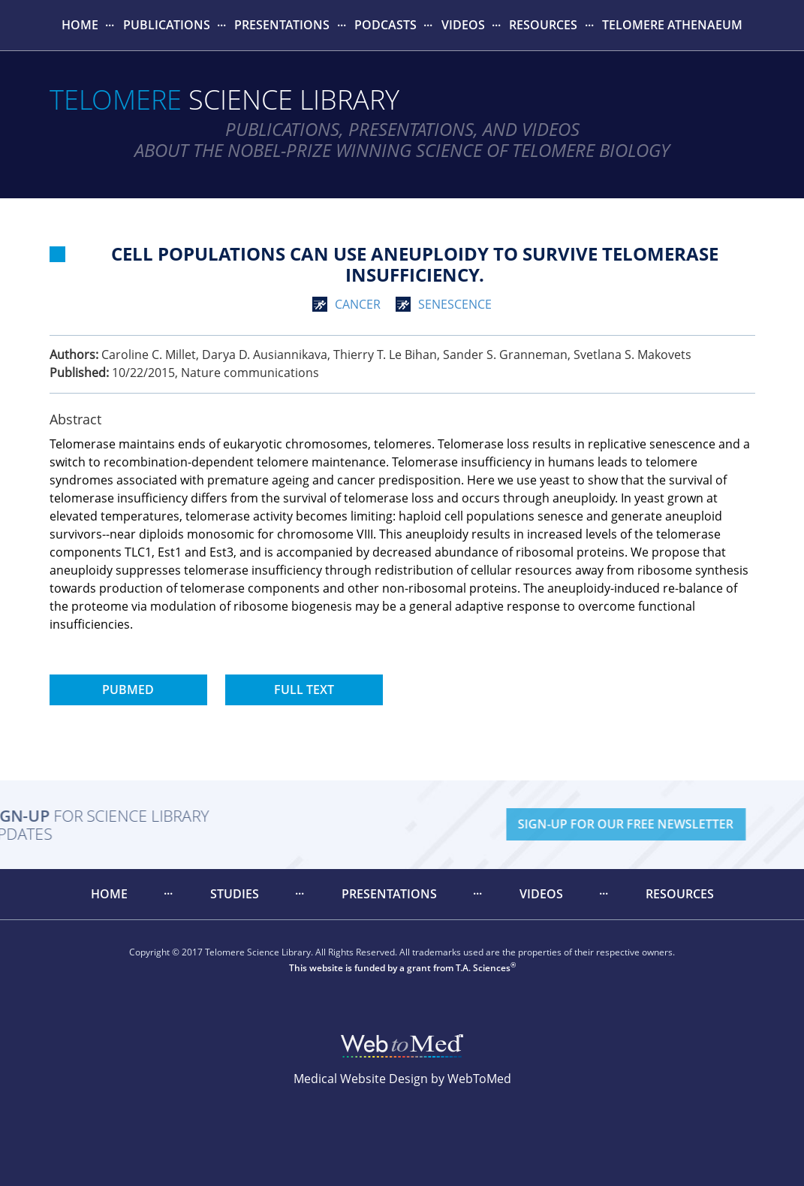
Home (80, 25)
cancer (358, 304)
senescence (455, 304)
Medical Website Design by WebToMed (402, 1078)
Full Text (304, 689)
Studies (234, 894)
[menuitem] (80, 25)
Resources (543, 25)
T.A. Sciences (483, 967)
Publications (166, 25)
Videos (463, 25)
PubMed (128, 689)
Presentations (282, 25)
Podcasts (385, 25)
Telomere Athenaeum (672, 25)
